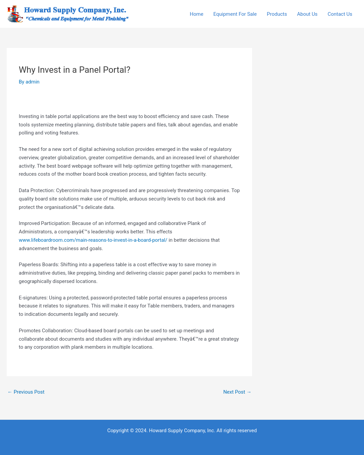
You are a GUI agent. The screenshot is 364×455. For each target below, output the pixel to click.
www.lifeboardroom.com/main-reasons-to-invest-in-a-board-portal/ (93, 240)
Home (196, 14)
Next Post (237, 392)
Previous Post (26, 392)
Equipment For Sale (235, 14)
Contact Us (339, 14)
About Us (307, 14)
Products (277, 14)
